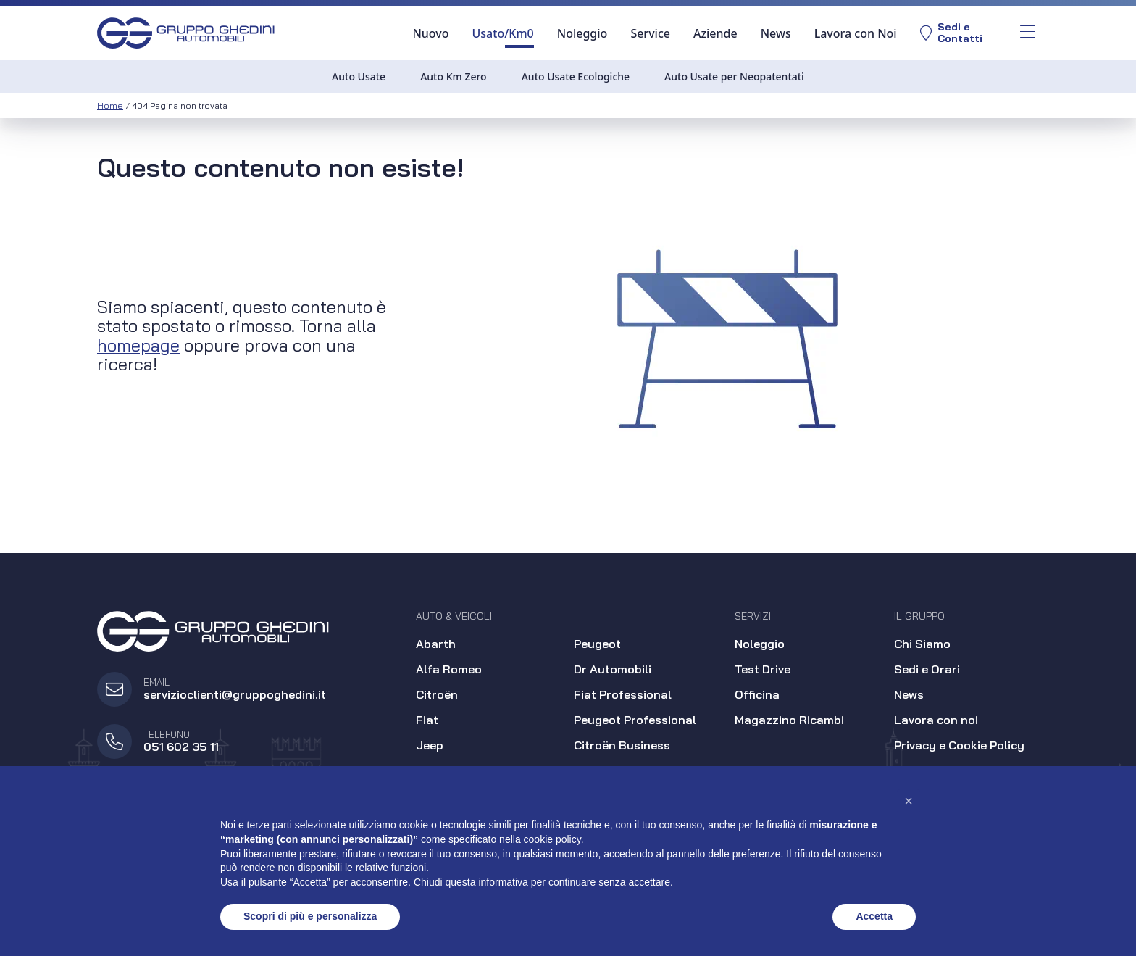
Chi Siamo (922, 643)
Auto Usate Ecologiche (576, 76)
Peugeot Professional (635, 719)
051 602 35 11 (181, 746)
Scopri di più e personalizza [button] (310, 916)
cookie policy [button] (552, 839)
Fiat (427, 719)
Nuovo (430, 33)
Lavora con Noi (855, 33)
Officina (757, 694)
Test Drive (762, 669)
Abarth (436, 643)
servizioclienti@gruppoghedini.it (234, 694)
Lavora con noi (936, 719)
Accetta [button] (874, 916)
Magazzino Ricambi (789, 719)
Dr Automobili (612, 669)
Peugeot (597, 643)
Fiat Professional (623, 694)
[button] (908, 800)
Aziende (715, 33)
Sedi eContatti (950, 33)
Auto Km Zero (453, 76)
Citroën (437, 694)
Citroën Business (622, 745)
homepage (138, 345)
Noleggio (581, 33)
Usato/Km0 (502, 33)
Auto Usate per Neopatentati (734, 76)
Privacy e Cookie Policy (959, 745)
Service (650, 33)
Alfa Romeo (449, 669)
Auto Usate (358, 76)
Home (110, 105)
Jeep (429, 745)
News (775, 33)
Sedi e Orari (927, 669)
